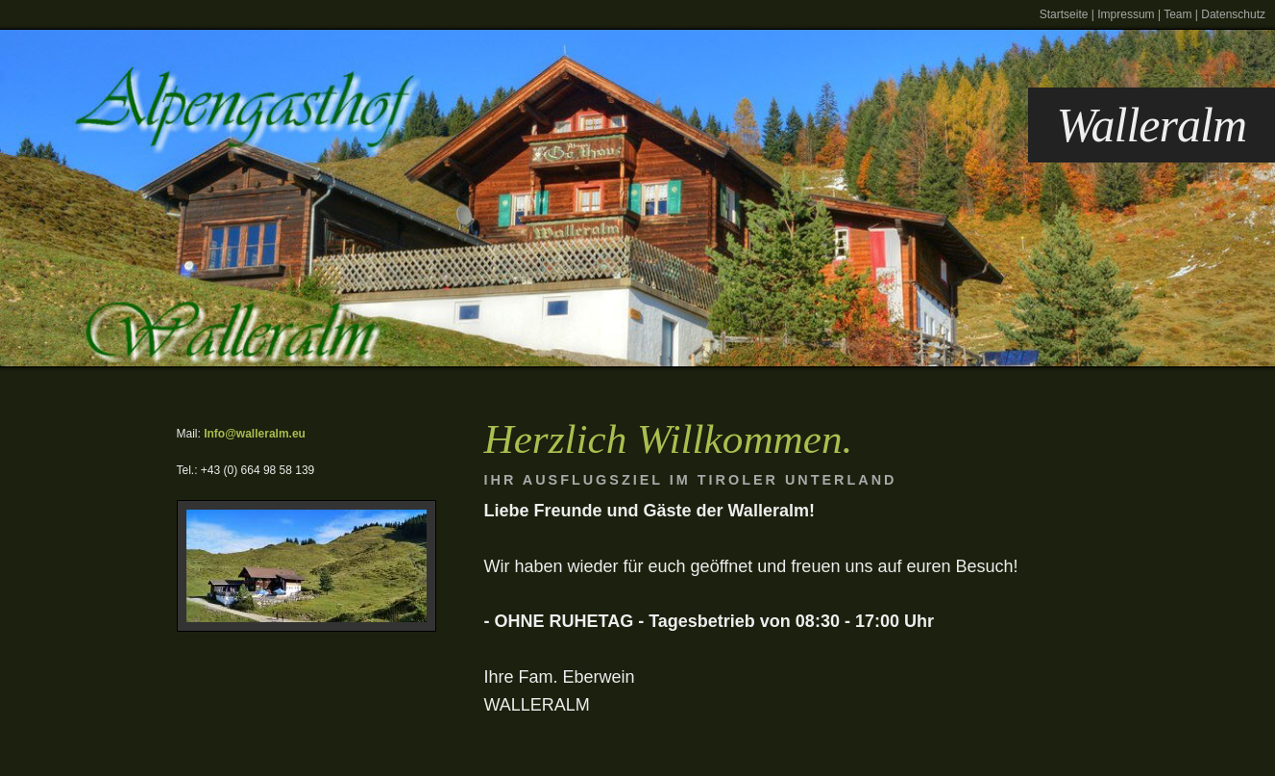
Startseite (1064, 14)
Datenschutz (1233, 14)
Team (1177, 14)
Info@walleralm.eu (255, 433)
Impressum (1125, 14)
